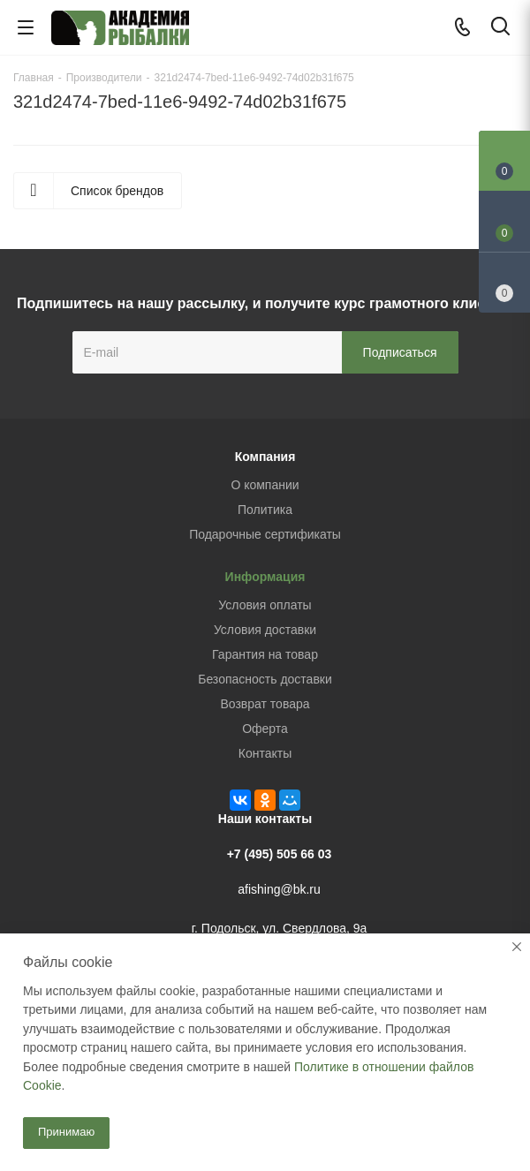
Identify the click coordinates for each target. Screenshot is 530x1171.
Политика (265, 509)
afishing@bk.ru (279, 889)
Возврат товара (264, 704)
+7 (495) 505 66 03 (279, 854)
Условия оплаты (264, 605)
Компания (265, 457)
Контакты (265, 753)
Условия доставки (265, 630)
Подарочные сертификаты (265, 534)
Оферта (265, 728)
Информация (265, 577)
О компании (265, 485)
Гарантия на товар (265, 654)
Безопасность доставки (265, 679)
